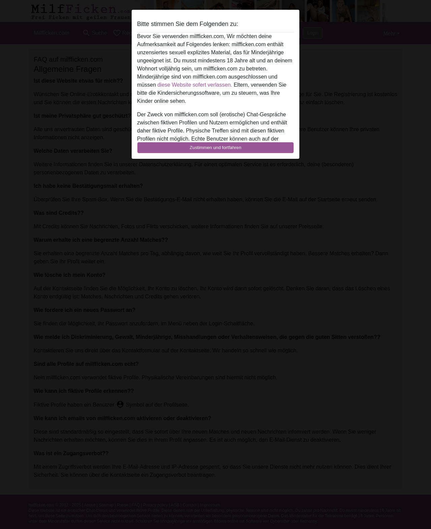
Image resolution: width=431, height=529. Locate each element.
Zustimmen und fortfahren (215, 147)
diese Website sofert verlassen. (194, 85)
